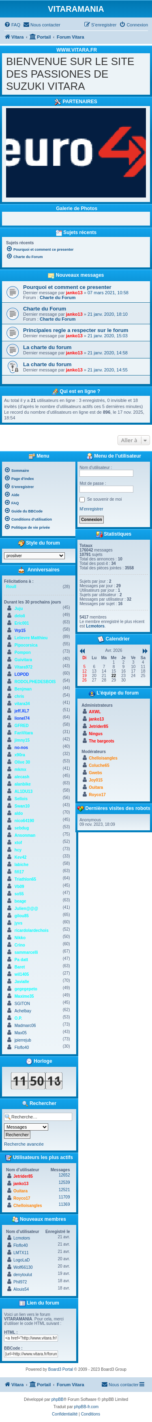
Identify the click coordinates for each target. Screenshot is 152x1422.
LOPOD (22, 674)
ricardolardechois (32, 930)
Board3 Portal (60, 1369)
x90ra (20, 755)
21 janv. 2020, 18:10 (108, 314)
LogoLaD (21, 1260)
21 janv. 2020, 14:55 (108, 369)
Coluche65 (99, 765)
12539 (64, 1182)
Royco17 (21, 1198)
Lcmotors (21, 1238)
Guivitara (23, 660)
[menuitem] (12, 25)
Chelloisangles (27, 1205)
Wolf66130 (23, 1267)
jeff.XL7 (22, 711)
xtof (18, 842)
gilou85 (22, 916)
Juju (19, 608)
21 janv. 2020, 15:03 (108, 335)
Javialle (22, 981)
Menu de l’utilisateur (113, 456)
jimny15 (22, 740)
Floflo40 (22, 1047)
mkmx (20, 769)
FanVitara (24, 733)
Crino (20, 945)
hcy (18, 850)
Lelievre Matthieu (31, 638)
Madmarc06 (25, 1025)
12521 (64, 1190)
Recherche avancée (24, 1144)
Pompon (23, 652)
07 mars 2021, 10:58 (108, 292)
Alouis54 (21, 1289)
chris (19, 696)
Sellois (21, 799)
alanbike (23, 784)
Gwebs (95, 773)
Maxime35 (24, 996)
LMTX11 (21, 1252)
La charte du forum (47, 347)
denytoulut (22, 1274)
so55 (19, 894)
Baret (20, 967)
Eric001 (22, 623)
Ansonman (25, 835)
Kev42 (20, 857)
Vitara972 (23, 667)
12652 (64, 1175)
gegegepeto (26, 989)
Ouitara (20, 1191)
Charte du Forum (58, 297)
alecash (22, 777)
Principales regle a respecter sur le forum (75, 330)
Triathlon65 (25, 879)
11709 (64, 1197)
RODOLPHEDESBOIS (35, 682)
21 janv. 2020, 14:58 (108, 352)
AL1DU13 (23, 791)
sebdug (22, 828)
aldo (19, 813)
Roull (11, 586)
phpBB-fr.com (86, 1407)
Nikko (20, 938)
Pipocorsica (26, 645)
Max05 (21, 1033)
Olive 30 (22, 762)
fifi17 (19, 872)
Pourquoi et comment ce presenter (67, 287)
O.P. (18, 1018)
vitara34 (22, 703)
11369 (64, 1204)
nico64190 (24, 820)
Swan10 (22, 806)
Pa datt (21, 959)
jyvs (18, 923)
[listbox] (34, 555)
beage (20, 901)
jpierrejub (23, 1040)
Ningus (96, 734)
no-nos (21, 747)
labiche (21, 864)
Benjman (23, 689)
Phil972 (20, 1282)
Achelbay (23, 1011)
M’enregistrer (91, 509)
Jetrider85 (23, 1176)
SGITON (22, 1003)
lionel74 (22, 718)
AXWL (95, 712)
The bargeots (101, 741)
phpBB (57, 1399)
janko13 (74, 292)
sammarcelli (26, 952)
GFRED (22, 725)
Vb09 (19, 886)
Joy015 (96, 780)
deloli (20, 616)
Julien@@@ (26, 908)
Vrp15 (20, 630)
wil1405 (22, 974)
